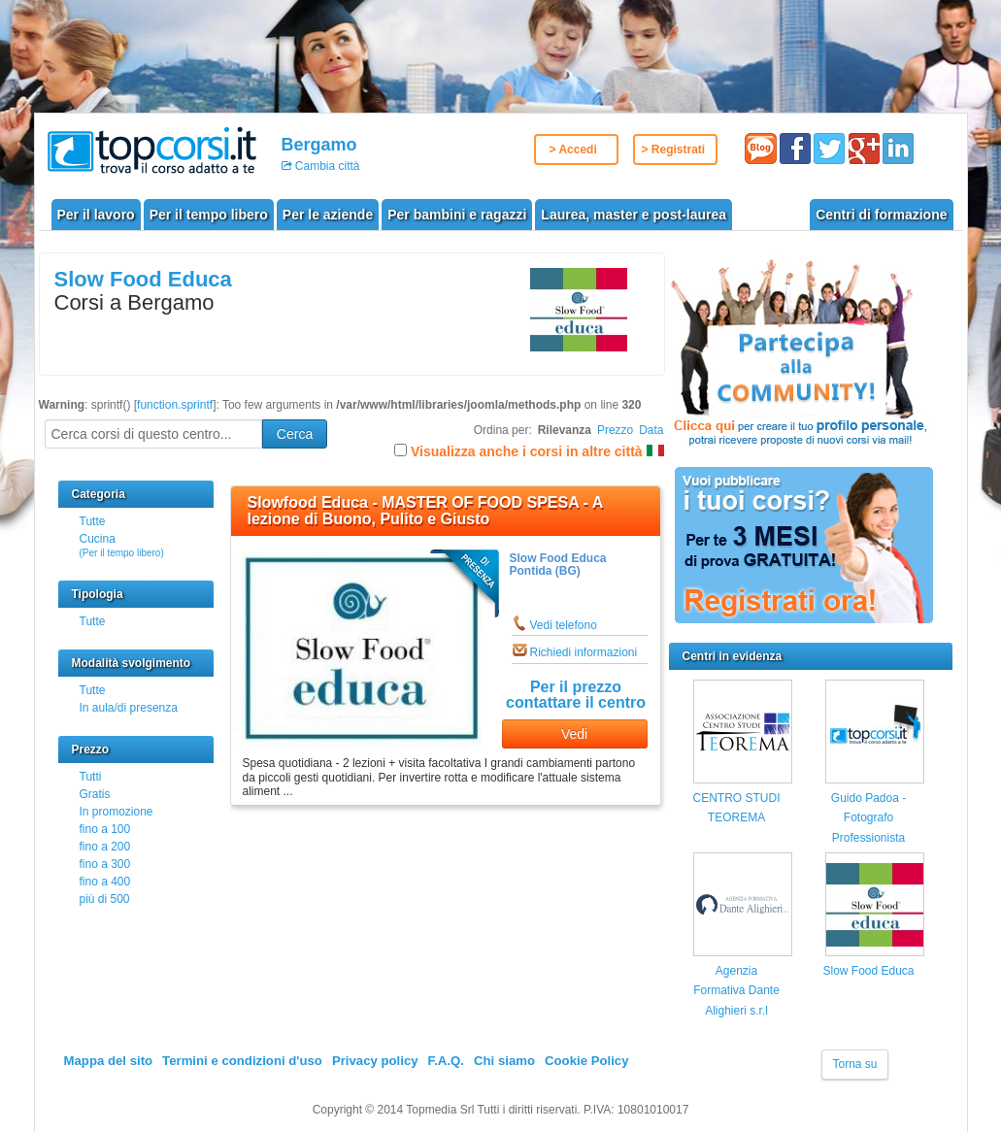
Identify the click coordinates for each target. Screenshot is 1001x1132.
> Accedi (573, 149)
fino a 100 (105, 829)
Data (651, 430)
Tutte (93, 521)
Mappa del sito (108, 1060)
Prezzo (615, 430)
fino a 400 (105, 881)
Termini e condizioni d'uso (242, 1060)
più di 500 (105, 899)
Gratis (95, 794)
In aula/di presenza (129, 708)
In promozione (116, 811)
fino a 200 (105, 846)
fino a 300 (105, 864)
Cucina (122, 545)
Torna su (854, 1064)
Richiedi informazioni (584, 652)
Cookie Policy (586, 1060)
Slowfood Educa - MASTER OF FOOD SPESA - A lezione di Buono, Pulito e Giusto (425, 511)
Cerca (295, 434)
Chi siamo (504, 1060)
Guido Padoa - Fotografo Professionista (868, 818)
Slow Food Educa (143, 279)
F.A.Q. (446, 1060)
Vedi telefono (563, 625)
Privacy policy (375, 1060)
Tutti (91, 776)
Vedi (574, 734)
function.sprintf (175, 405)
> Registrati (674, 149)
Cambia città (326, 166)
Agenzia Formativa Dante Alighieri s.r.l (736, 990)
